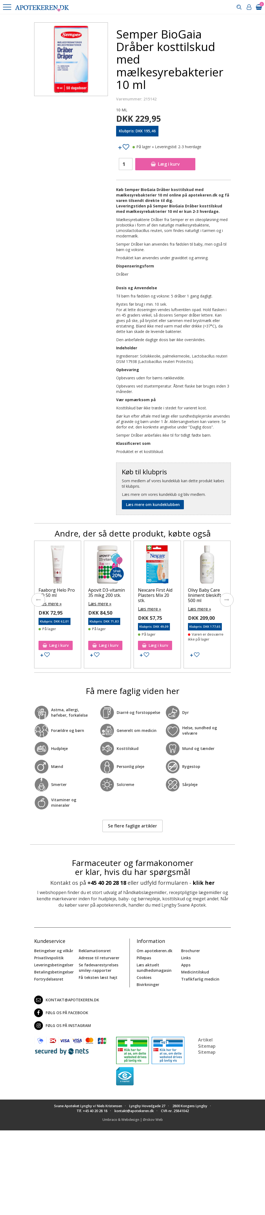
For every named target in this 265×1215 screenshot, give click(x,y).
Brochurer (190, 950)
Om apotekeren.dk (154, 950)
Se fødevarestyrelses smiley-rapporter (98, 967)
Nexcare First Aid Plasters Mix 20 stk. (155, 595)
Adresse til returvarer (99, 957)
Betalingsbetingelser (54, 971)
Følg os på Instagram (62, 1025)
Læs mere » (49, 603)
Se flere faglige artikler (132, 825)
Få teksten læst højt (98, 976)
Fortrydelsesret (48, 978)
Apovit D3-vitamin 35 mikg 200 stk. (106, 592)
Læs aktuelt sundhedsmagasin (154, 967)
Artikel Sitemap (207, 1042)
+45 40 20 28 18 (106, 882)
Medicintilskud (195, 971)
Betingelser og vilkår (53, 950)
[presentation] (38, 599)
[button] (7, 7)
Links (186, 957)
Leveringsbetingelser (53, 964)
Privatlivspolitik (49, 957)
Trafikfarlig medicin (200, 978)
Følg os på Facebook (61, 1012)
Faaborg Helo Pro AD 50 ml (57, 592)
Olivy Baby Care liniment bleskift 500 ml (204, 595)
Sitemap (207, 1052)
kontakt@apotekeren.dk (66, 999)
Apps (185, 964)
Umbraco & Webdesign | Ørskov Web (132, 1119)
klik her (204, 882)
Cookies (144, 976)
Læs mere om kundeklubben (153, 504)
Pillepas (144, 957)
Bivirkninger (148, 984)
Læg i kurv (165, 164)
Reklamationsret (95, 950)
